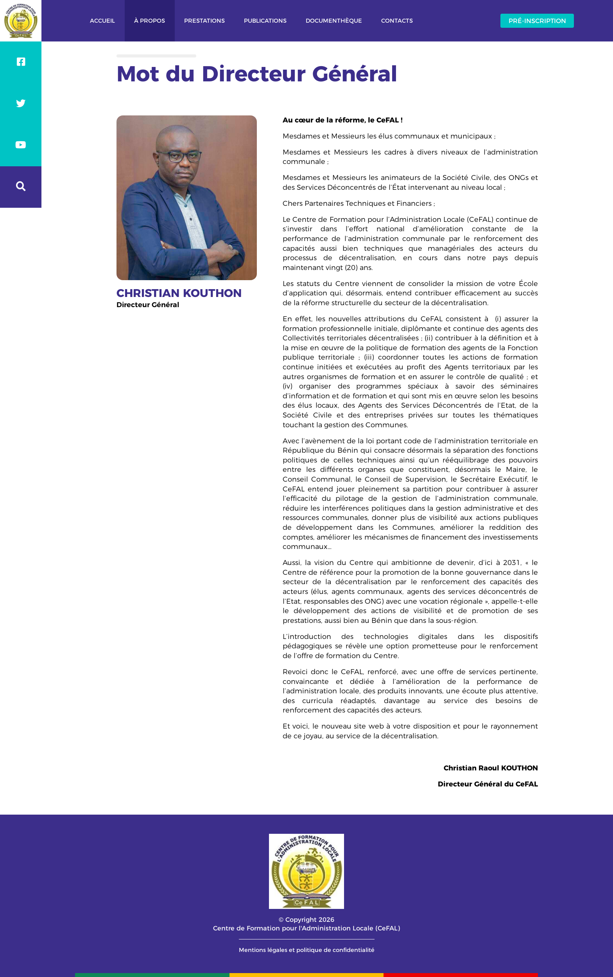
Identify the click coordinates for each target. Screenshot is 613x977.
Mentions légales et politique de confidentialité (307, 950)
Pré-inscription (537, 21)
